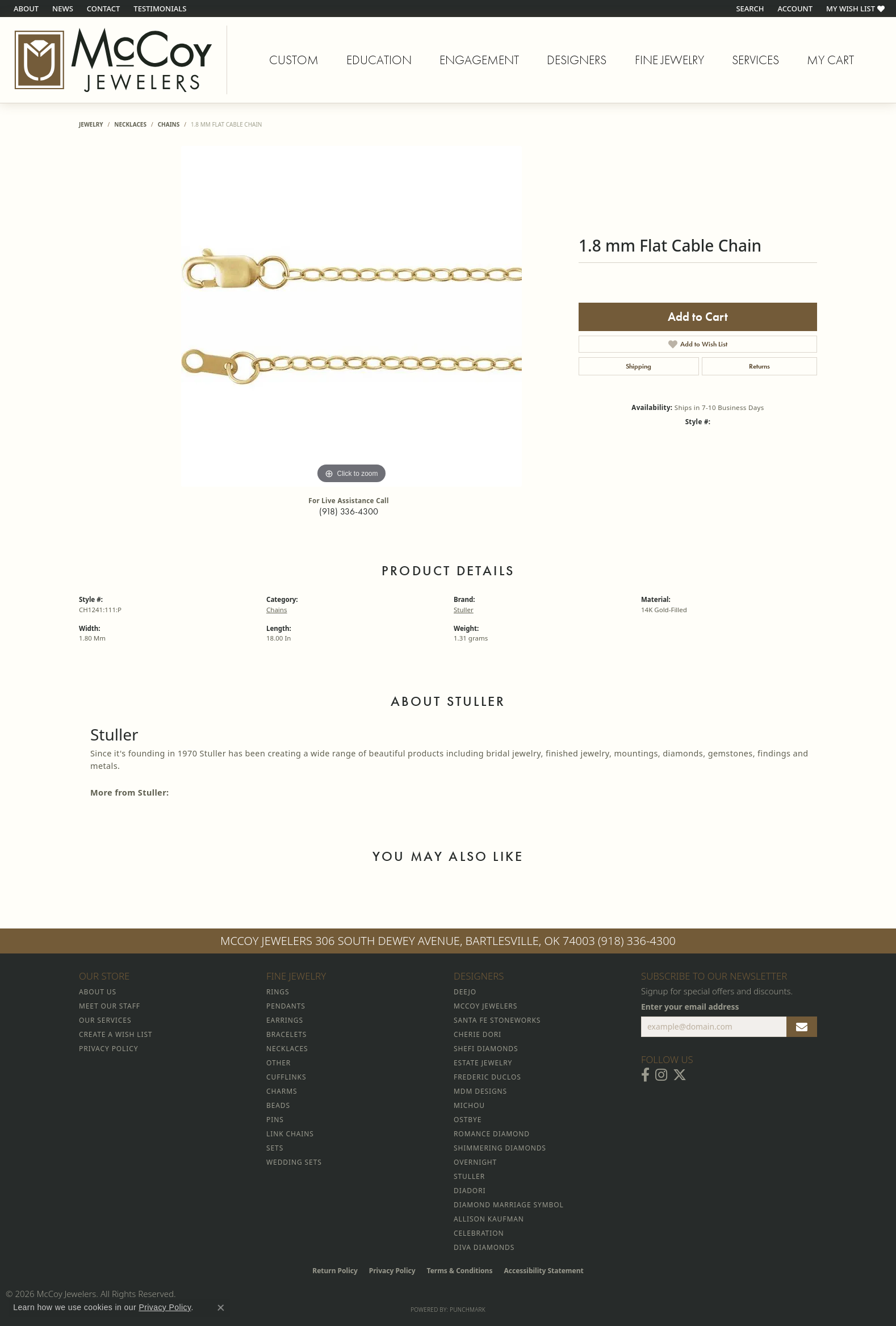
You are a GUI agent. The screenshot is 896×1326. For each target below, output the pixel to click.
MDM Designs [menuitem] (480, 1091)
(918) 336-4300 (348, 511)
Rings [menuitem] (277, 992)
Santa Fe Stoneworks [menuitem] (497, 1020)
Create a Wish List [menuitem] (115, 1034)
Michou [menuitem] (469, 1105)
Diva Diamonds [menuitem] (484, 1247)
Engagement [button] (479, 60)
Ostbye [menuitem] (468, 1119)
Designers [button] (576, 60)
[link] (25, 8)
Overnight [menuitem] (475, 1162)
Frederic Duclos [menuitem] (487, 1077)
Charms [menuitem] (281, 1091)
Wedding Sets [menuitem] (294, 1162)
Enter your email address (690, 1006)
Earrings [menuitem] (284, 1020)
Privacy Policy (392, 1270)
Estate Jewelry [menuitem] (483, 1063)
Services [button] (755, 60)
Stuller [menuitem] (469, 1176)
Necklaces (130, 124)
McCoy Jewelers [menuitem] (485, 1006)
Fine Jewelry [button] (669, 60)
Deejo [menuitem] (465, 992)
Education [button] (379, 60)
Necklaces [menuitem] (287, 1048)
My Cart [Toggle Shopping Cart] (830, 60)
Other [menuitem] (278, 1063)
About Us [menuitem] (97, 992)
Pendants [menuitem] (285, 1006)
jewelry (91, 124)
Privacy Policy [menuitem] (108, 1048)
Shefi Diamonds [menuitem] (486, 1048)
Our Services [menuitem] (105, 1020)
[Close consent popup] (220, 1307)
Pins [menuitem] (275, 1119)
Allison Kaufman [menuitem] (489, 1219)
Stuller (464, 609)
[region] (351, 316)
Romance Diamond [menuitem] (492, 1134)
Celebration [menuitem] (479, 1233)
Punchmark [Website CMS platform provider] (467, 1310)
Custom (294, 60)
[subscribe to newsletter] (801, 1027)
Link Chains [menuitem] (290, 1134)
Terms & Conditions (460, 1270)
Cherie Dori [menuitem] (477, 1034)
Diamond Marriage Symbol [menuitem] (509, 1205)
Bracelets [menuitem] (286, 1034)
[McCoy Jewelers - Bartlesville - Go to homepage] (113, 60)
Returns (759, 366)
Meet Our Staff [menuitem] (109, 1006)
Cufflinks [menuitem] (286, 1077)
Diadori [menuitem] (469, 1190)
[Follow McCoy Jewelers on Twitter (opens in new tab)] (679, 1075)
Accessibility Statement (543, 1270)
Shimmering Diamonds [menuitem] (500, 1148)
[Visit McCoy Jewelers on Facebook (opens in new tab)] (645, 1075)
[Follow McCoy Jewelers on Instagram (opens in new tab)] (661, 1075)
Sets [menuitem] (274, 1148)
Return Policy (335, 1270)
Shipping (638, 366)
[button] (749, 8)
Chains (169, 124)
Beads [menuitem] (278, 1105)
